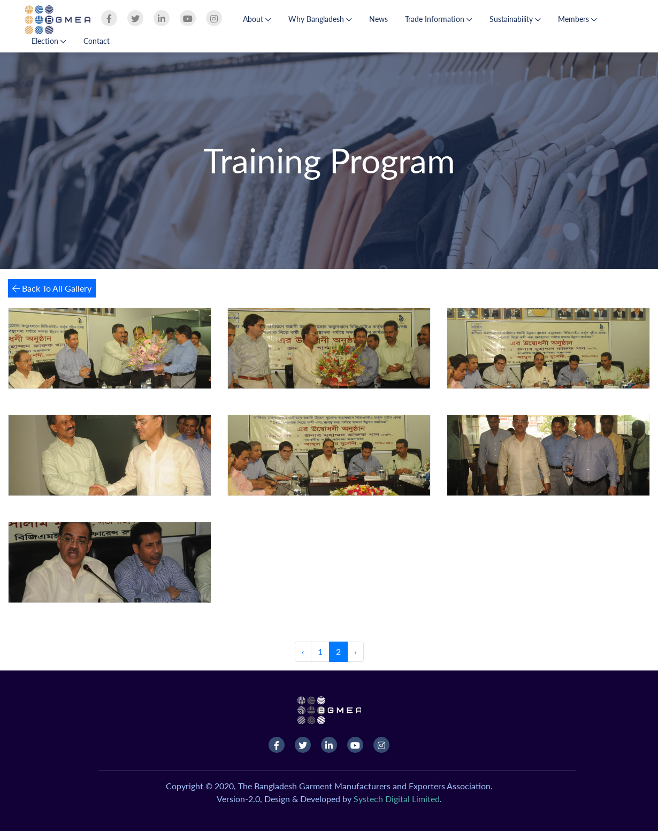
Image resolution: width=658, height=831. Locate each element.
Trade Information (438, 19)
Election (49, 40)
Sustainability (515, 19)
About (257, 19)
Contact (96, 40)
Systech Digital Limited (397, 799)
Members (577, 19)
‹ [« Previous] (303, 651)
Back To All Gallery (51, 288)
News (378, 19)
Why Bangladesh (320, 19)
